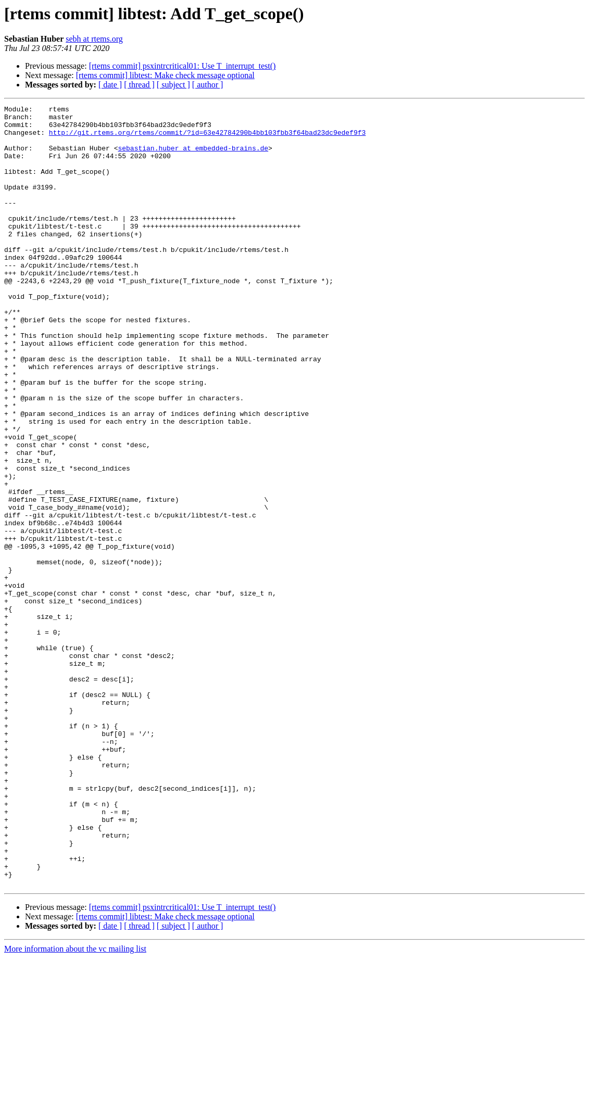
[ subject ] (173, 84)
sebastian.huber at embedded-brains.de (193, 157)
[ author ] (207, 84)
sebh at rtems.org (94, 38)
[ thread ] (139, 84)
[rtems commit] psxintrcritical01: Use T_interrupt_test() (182, 65)
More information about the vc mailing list (75, 1104)
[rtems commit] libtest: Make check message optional (165, 75)
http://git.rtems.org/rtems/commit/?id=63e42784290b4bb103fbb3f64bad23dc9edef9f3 (207, 138)
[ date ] (110, 84)
